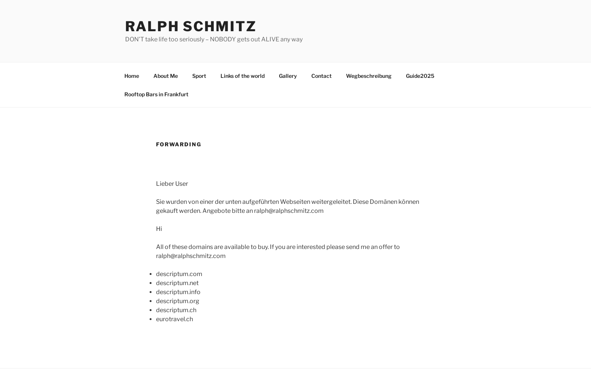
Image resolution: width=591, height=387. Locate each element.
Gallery (288, 76)
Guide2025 (420, 76)
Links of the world (242, 76)
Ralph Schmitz (190, 26)
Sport (199, 76)
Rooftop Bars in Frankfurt (156, 94)
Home (131, 76)
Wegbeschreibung (369, 76)
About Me (165, 76)
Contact (321, 76)
